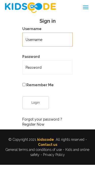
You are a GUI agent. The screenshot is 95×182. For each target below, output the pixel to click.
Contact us (47, 145)
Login (35, 102)
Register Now (33, 124)
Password (31, 57)
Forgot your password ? (42, 119)
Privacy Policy (54, 155)
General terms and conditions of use (34, 150)
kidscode (45, 140)
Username (32, 29)
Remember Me (38, 85)
